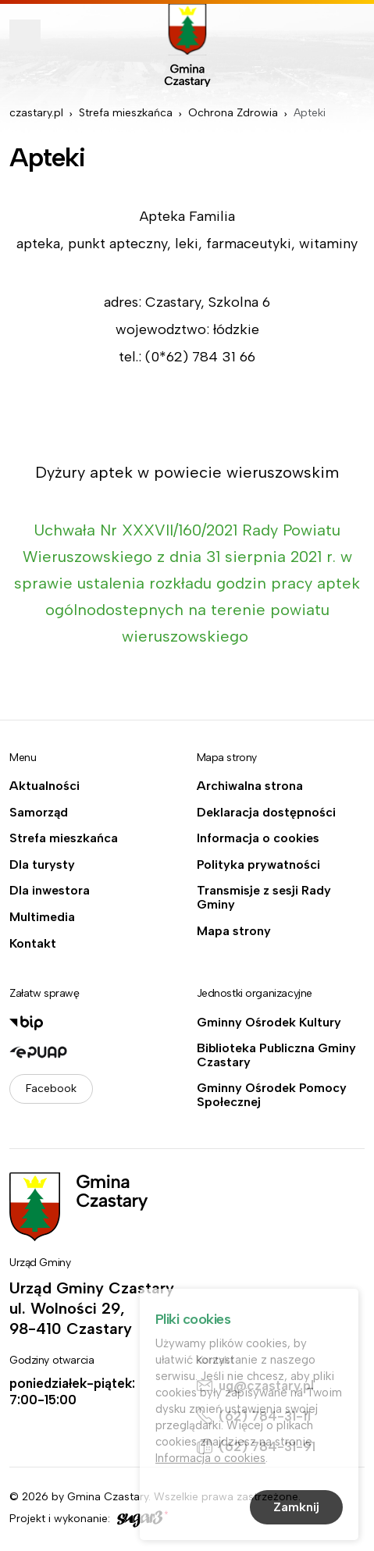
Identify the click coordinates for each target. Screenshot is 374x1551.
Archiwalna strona (250, 786)
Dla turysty (42, 865)
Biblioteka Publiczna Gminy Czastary (276, 1055)
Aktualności (44, 786)
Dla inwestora (49, 891)
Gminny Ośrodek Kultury (269, 1023)
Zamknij (296, 1507)
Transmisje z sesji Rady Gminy (264, 897)
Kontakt (32, 944)
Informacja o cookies (258, 838)
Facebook (51, 1088)
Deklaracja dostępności (266, 813)
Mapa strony (234, 931)
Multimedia (42, 917)
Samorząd (38, 813)
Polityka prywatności (258, 865)
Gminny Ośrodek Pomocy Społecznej (272, 1094)
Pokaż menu (25, 35)
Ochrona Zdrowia (233, 112)
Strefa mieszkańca (126, 112)
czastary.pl (36, 112)
